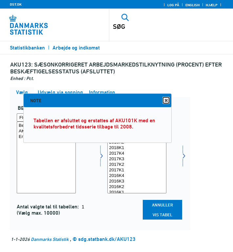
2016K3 (137, 181)
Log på (173, 5)
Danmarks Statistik (50, 239)
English (192, 5)
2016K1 (137, 192)
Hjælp (212, 5)
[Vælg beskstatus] (46, 157)
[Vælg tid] (136, 157)
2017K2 (137, 164)
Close (166, 100)
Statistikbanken (27, 48)
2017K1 (137, 170)
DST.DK (16, 4)
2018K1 (137, 148)
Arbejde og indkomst (76, 48)
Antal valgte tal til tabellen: (48, 207)
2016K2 (137, 187)
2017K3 (137, 159)
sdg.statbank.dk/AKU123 (107, 239)
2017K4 (137, 153)
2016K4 (137, 176)
